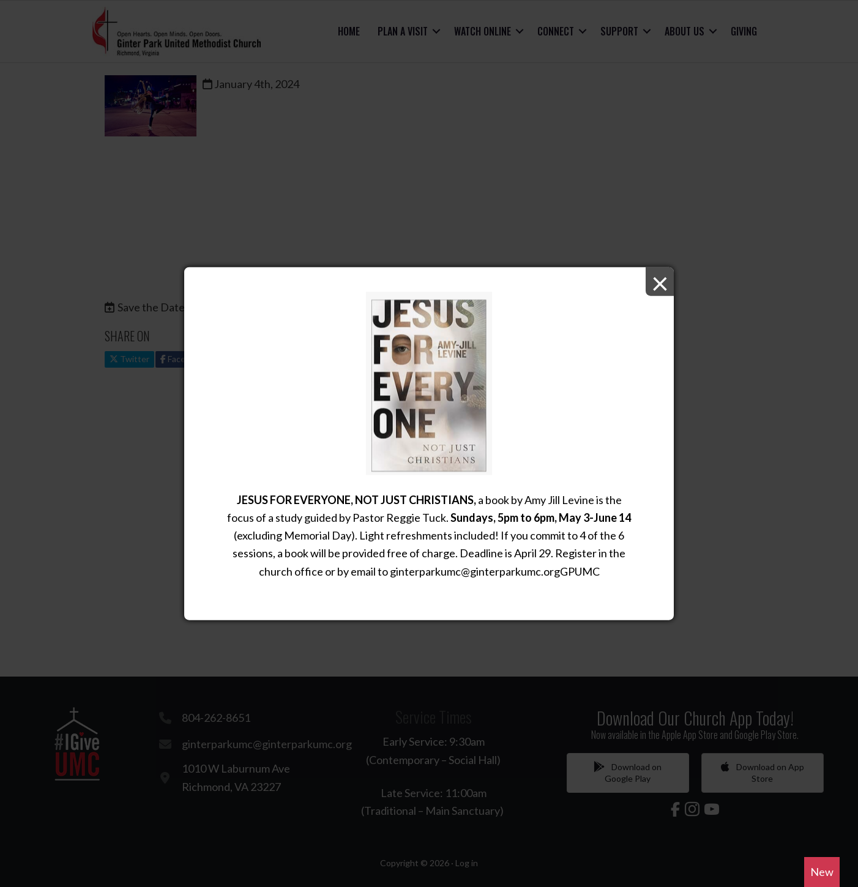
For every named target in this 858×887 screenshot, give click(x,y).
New (822, 871)
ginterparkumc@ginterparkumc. (466, 570)
